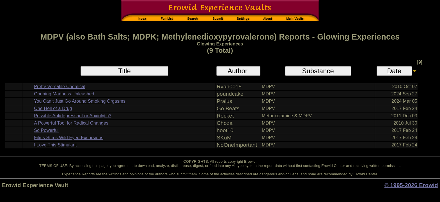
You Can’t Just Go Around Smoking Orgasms (79, 101)
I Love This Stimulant (55, 145)
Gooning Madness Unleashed (64, 93)
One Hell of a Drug (53, 108)
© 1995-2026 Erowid (411, 185)
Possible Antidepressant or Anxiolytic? (72, 115)
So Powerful (46, 130)
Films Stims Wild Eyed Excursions (68, 137)
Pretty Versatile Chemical (59, 86)
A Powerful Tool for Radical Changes (71, 123)
